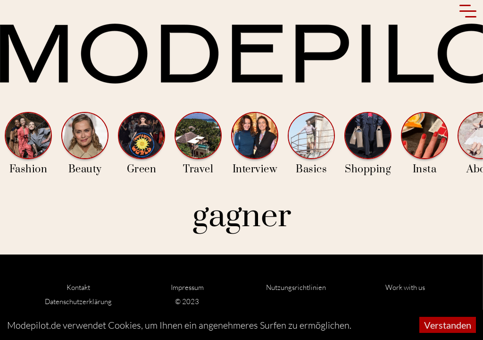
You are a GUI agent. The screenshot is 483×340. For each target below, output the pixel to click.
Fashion (28, 144)
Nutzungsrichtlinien (296, 287)
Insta (424, 144)
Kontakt (78, 287)
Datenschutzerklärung (78, 301)
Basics (311, 144)
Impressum (187, 287)
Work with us (405, 287)
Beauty (84, 144)
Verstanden (447, 325)
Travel (198, 144)
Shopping (367, 144)
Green (141, 144)
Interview (254, 144)
